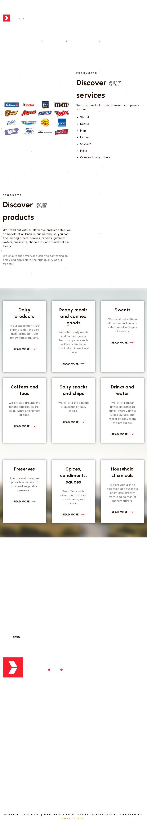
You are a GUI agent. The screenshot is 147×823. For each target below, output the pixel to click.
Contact (84, 773)
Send (16, 637)
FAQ (80, 755)
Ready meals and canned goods (73, 316)
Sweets (122, 310)
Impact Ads (73, 818)
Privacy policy (88, 782)
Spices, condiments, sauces (73, 475)
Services (55, 40)
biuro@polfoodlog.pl (26, 700)
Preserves (24, 469)
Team (7, 773)
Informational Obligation (98, 791)
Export (83, 679)
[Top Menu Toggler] (141, 18)
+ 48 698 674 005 (20, 691)
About (8, 755)
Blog (81, 764)
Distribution (83, 40)
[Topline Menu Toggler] (143, 6)
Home (34, 40)
